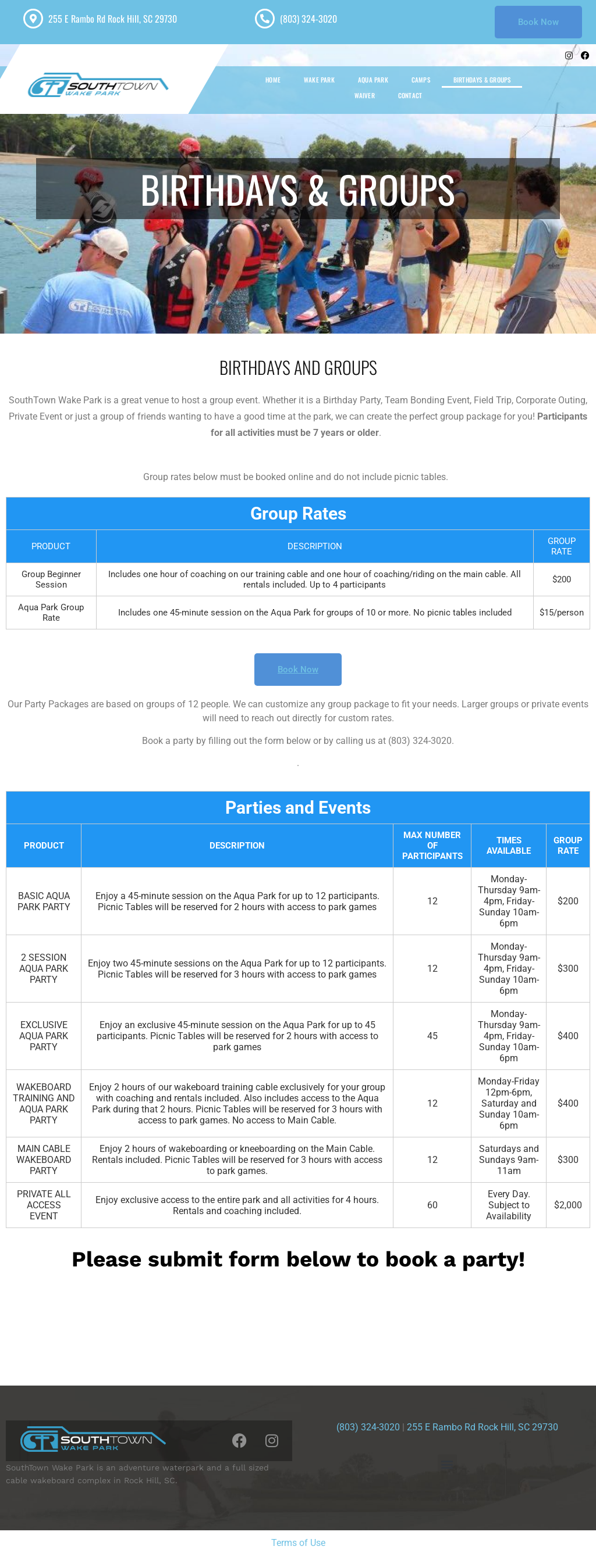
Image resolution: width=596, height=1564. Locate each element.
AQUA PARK (373, 79)
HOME (273, 79)
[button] (447, 1463)
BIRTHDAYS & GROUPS (482, 79)
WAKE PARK (319, 79)
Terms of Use (298, 1542)
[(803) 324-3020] (265, 18)
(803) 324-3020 (308, 19)
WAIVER (364, 95)
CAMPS (420, 79)
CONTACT (410, 95)
